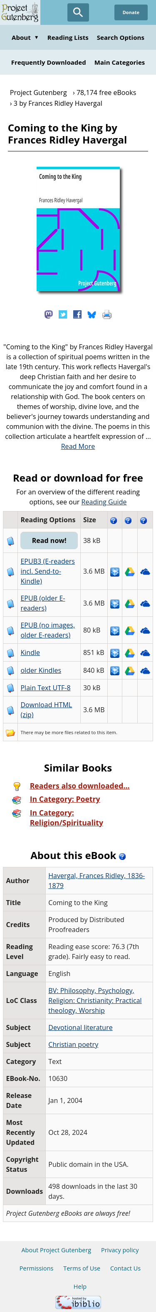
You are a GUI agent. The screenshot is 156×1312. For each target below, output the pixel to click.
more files (62, 732)
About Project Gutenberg (56, 1250)
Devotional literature (80, 1027)
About (25, 37)
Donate (131, 12)
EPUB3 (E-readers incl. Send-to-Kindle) (47, 571)
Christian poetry (73, 1044)
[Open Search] (78, 12)
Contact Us (125, 1268)
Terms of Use (81, 1268)
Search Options (120, 37)
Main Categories (119, 62)
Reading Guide (104, 501)
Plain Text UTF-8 (45, 687)
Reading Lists (68, 37)
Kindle (30, 652)
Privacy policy (120, 1250)
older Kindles (40, 670)
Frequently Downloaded (48, 62)
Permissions (37, 1268)
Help (80, 1286)
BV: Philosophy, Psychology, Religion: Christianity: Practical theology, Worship (94, 1000)
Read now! (49, 540)
